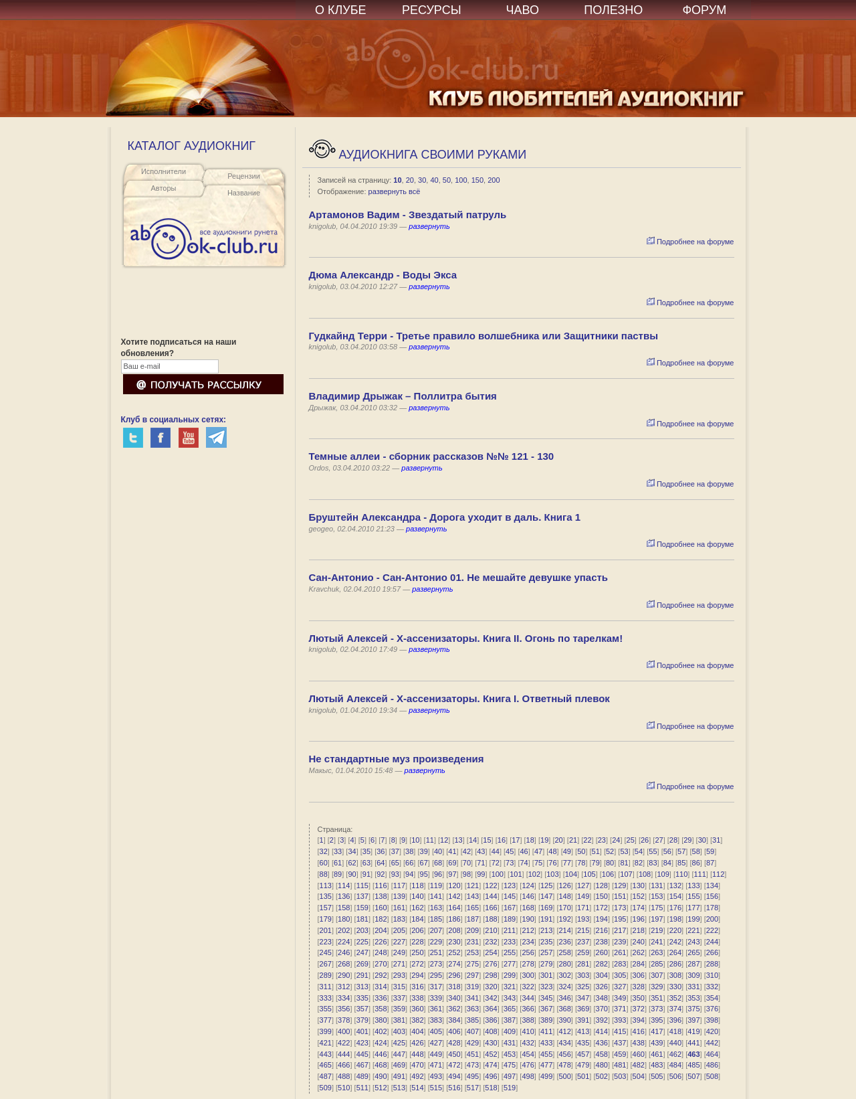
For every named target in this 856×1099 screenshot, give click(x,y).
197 (657, 919)
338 (417, 998)
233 (510, 942)
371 (620, 1009)
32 (324, 851)
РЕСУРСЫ (431, 10)
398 (712, 1020)
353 (693, 998)
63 (366, 863)
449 (436, 1054)
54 (639, 851)
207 (436, 930)
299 (510, 975)
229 (436, 942)
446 (380, 1054)
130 (639, 885)
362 (454, 1009)
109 (663, 874)
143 (473, 896)
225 (362, 942)
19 (544, 840)
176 (675, 908)
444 (344, 1054)
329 (657, 987)
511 (362, 1088)
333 (326, 998)
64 (381, 863)
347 (583, 998)
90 (352, 874)
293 (399, 975)
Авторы (164, 188)
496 (491, 1076)
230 (454, 942)
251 (436, 952)
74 (524, 863)
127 (583, 885)
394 (639, 1020)
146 (528, 896)
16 (502, 840)
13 (459, 840)
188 (491, 919)
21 (573, 840)
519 (510, 1088)
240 (639, 942)
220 (675, 930)
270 (380, 964)
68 (438, 863)
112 (718, 874)
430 (491, 1043)
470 (417, 1065)
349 (620, 998)
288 (712, 964)
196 (639, 919)
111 (699, 874)
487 (326, 1076)
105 (589, 874)
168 (528, 908)
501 (583, 1076)
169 (546, 908)
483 (657, 1065)
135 (326, 896)
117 (399, 885)
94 (409, 874)
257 (546, 952)
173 (620, 908)
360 (417, 1009)
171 (583, 908)
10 (397, 180)
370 (602, 1009)
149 (583, 896)
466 (344, 1065)
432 (528, 1043)
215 (583, 930)
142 (454, 896)
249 (399, 952)
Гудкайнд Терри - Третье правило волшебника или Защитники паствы (483, 335)
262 (639, 952)
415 (620, 1031)
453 (510, 1054)
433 (546, 1043)
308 (675, 975)
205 (399, 930)
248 (380, 952)
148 (564, 896)
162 (417, 908)
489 (362, 1076)
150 (477, 180)
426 (417, 1043)
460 (639, 1054)
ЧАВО (522, 10)
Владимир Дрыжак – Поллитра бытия (403, 396)
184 (417, 919)
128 (602, 885)
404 (417, 1031)
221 (693, 930)
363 (473, 1009)
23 (602, 840)
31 (716, 840)
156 (712, 896)
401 (362, 1031)
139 (399, 896)
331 (693, 987)
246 (344, 952)
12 (444, 840)
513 (399, 1088)
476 (528, 1065)
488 (344, 1076)
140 (417, 896)
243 (693, 942)
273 (436, 964)
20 (410, 180)
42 (467, 851)
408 (491, 1031)
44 (496, 851)
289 (326, 975)
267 (326, 964)
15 (487, 840)
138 (380, 896)
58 (696, 851)
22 (587, 840)
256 (528, 952)
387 (510, 1020)
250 (417, 952)
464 (712, 1054)
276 (491, 964)
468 (380, 1065)
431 (510, 1043)
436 (602, 1043)
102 (534, 874)
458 (602, 1054)
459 (620, 1054)
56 (667, 851)
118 (417, 885)
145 (510, 896)
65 (395, 863)
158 (344, 908)
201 (326, 930)
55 (653, 851)
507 (693, 1076)
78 (581, 863)
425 (399, 1043)
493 (436, 1076)
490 (380, 1076)
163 (436, 908)
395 (657, 1020)
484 (675, 1065)
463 (693, 1054)
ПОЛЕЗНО (613, 10)
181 (362, 919)
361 (436, 1009)
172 (602, 908)
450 (454, 1054)
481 (620, 1065)
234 (528, 942)
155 (693, 896)
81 (624, 863)
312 (344, 987)
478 (564, 1065)
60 (324, 863)
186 (454, 919)
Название (243, 193)
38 (409, 851)
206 (417, 930)
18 (530, 840)
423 (362, 1043)
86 (696, 863)
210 (491, 930)
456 (564, 1054)
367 (546, 1009)
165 (473, 908)
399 (326, 1031)
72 (496, 863)
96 (438, 874)
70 (467, 863)
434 (564, 1043)
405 (436, 1031)
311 (326, 987)
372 (639, 1009)
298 (491, 975)
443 (326, 1054)
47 (538, 851)
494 (454, 1076)
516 (454, 1088)
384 (454, 1020)
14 (473, 840)
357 (362, 1009)
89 (338, 874)
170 (564, 908)
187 (473, 919)
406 (454, 1031)
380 (380, 1020)
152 (639, 896)
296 (454, 975)
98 (467, 874)
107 (626, 874)
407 (473, 1031)
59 (710, 851)
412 (564, 1031)
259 (583, 952)
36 (381, 851)
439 (657, 1043)
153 (657, 896)
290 (344, 975)
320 (491, 987)
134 (712, 885)
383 (436, 1020)
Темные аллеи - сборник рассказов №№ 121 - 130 (431, 456)
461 (657, 1054)
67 (424, 863)
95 (424, 874)
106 (608, 874)
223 (326, 942)
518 (491, 1088)
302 (564, 975)
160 (380, 908)
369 (583, 1009)
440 (675, 1043)
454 (528, 1054)
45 (510, 851)
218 (639, 930)
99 (481, 874)
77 (567, 863)
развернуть (429, 226)
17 (516, 840)
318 (454, 987)
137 (362, 896)
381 (399, 1020)
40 (434, 180)
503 (620, 1076)
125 (546, 885)
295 (436, 975)
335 (362, 998)
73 (510, 863)
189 (510, 919)
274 (454, 964)
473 (473, 1065)
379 (362, 1020)
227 (399, 942)
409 (510, 1031)
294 (417, 975)
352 (675, 998)
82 (639, 863)
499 (546, 1076)
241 (657, 942)
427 (436, 1043)
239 (620, 942)
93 (395, 874)
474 (491, 1065)
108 (645, 874)
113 (326, 885)
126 (564, 885)
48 (552, 851)
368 (564, 1009)
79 (596, 863)
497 (510, 1076)
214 (564, 930)
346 (564, 998)
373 (657, 1009)
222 (712, 930)
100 (461, 180)
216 (602, 930)
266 (712, 952)
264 (675, 952)
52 (610, 851)
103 (552, 874)
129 (620, 885)
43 (481, 851)
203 (362, 930)
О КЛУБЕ (340, 10)
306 (639, 975)
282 (602, 964)
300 (528, 975)
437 (620, 1043)
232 (491, 942)
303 (583, 975)
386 (491, 1020)
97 (452, 874)
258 (564, 952)
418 (675, 1031)
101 (516, 874)
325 (583, 987)
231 (473, 942)
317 (436, 987)
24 (616, 840)
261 (620, 952)
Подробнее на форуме (690, 242)
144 (491, 896)
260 (602, 952)
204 (380, 930)
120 (454, 885)
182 (380, 919)
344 (528, 998)
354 (712, 998)
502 (602, 1076)
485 (693, 1065)
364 (491, 1009)
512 (380, 1088)
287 (693, 964)
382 (417, 1020)
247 (362, 952)
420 (712, 1031)
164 (454, 908)
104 (571, 874)
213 (546, 930)
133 (693, 885)
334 (344, 998)
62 (352, 863)
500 (564, 1076)
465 (326, 1065)
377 (326, 1020)
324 (564, 987)
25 (631, 840)
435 (583, 1043)
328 (639, 987)
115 (362, 885)
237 (583, 942)
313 (362, 987)
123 (510, 885)
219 (657, 930)
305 (620, 975)
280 (564, 964)
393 (620, 1020)
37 (395, 851)
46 (524, 851)
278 (528, 964)
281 (583, 964)
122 (491, 885)
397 (693, 1020)
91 (366, 874)
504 (639, 1076)
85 (681, 863)
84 (667, 863)
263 (657, 952)
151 (620, 896)
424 (380, 1043)
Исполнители (163, 171)
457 (583, 1054)
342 (491, 998)
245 (326, 952)
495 (473, 1076)
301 (546, 975)
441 (693, 1043)
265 (693, 952)
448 (417, 1054)
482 (639, 1065)
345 (546, 998)
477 (546, 1065)
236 (564, 942)
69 (452, 863)
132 (675, 885)
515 (436, 1088)
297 (473, 975)
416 (639, 1031)
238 (602, 942)
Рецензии (243, 176)
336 (380, 998)
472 (454, 1065)
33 (338, 851)
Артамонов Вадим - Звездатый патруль (408, 214)
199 (693, 919)
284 (639, 964)
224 (344, 942)
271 (399, 964)
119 (436, 885)
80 (610, 863)
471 (436, 1065)
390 (564, 1020)
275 (473, 964)
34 (352, 851)
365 (510, 1009)
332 (712, 987)
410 (528, 1031)
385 (473, 1020)
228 (417, 942)
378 (344, 1020)
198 (675, 919)
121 (473, 885)
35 (366, 851)
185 (436, 919)
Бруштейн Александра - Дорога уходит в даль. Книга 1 (445, 517)
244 (712, 942)
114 (344, 885)
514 (417, 1088)
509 (326, 1088)
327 (620, 987)
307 (657, 975)
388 (528, 1020)
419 (693, 1031)
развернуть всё (394, 191)
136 (344, 896)
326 (602, 987)
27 (659, 840)
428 (454, 1043)
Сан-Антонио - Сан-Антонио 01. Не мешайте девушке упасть (459, 577)
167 (510, 908)
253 (473, 952)
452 (491, 1054)
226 (380, 942)
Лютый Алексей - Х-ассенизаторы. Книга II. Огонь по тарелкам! (466, 638)
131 (657, 885)
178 (712, 908)
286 (675, 964)
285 (657, 964)
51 (596, 851)
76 (552, 863)
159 (362, 908)
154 (675, 896)
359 (399, 1009)
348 (602, 998)
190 (528, 919)
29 (687, 840)
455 (546, 1054)
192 (564, 919)
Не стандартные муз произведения (396, 758)
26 (645, 840)
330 (675, 987)
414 (602, 1031)
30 (422, 180)
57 (681, 851)
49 (567, 851)
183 (399, 919)
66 (409, 863)
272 (417, 964)
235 (546, 942)
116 (380, 885)
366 (528, 1009)
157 (326, 908)
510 (344, 1088)
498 (528, 1076)
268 (344, 964)
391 (583, 1020)
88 (324, 874)
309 (693, 975)
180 (344, 919)
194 (602, 919)
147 (546, 896)
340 (454, 998)
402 (380, 1031)
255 (510, 952)
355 (326, 1009)
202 (344, 930)
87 (710, 863)
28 (673, 840)
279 (546, 964)
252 (454, 952)
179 (326, 919)
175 (657, 908)
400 (344, 1031)
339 (436, 998)
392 (602, 1020)
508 (712, 1076)
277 (510, 964)
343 (510, 998)
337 (399, 998)
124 (528, 885)
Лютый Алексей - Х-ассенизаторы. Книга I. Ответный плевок (459, 698)
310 (712, 975)
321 (510, 987)
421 (326, 1043)
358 (380, 1009)
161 (399, 908)
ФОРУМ (704, 10)
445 (362, 1054)
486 (712, 1065)
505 (657, 1076)
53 (624, 851)
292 (380, 975)
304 (602, 975)
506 (675, 1076)
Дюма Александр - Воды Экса (383, 274)
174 (639, 908)
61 (338, 863)
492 (417, 1076)
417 (657, 1031)
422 (344, 1043)
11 (430, 840)
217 (620, 930)
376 (712, 1009)
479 (583, 1065)
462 (675, 1054)
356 (344, 1009)
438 (639, 1043)
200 (494, 180)
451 (473, 1054)
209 (473, 930)
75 (538, 863)
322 (528, 987)
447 (399, 1054)
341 (473, 998)
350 (639, 998)
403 (399, 1031)
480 (602, 1065)
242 (675, 942)
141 (436, 896)
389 (546, 1020)
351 (657, 998)
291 (362, 975)
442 (712, 1043)
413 (583, 1031)
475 (510, 1065)
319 (473, 987)
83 (653, 863)
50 (447, 180)
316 (417, 987)
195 (620, 919)
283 (620, 964)
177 (693, 908)
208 (454, 930)
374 (675, 1009)
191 (546, 919)
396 (675, 1020)
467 (362, 1065)
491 (399, 1076)
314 (380, 987)
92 (381, 874)
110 (681, 874)
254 (491, 952)
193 (583, 919)
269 (362, 964)
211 (510, 930)
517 (473, 1088)
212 (528, 930)
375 (693, 1009)
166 (491, 908)
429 (473, 1043)
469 (399, 1065)
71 (481, 863)
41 (452, 851)
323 (546, 987)
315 (399, 987)
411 (546, 1031)
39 (424, 851)
